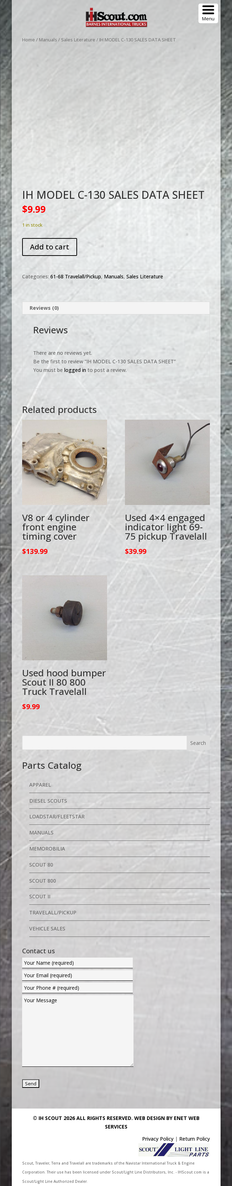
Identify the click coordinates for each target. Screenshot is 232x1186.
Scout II (39, 896)
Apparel (40, 784)
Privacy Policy (157, 1138)
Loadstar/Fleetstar (57, 816)
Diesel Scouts (48, 800)
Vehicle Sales (47, 928)
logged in (75, 370)
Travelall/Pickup (52, 912)
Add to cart (49, 247)
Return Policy (194, 1138)
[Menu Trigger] (208, 13)
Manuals (48, 39)
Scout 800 (42, 880)
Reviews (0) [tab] (44, 307)
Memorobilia (47, 848)
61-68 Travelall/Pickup (75, 276)
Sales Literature (78, 39)
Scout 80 (41, 864)
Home (28, 39)
